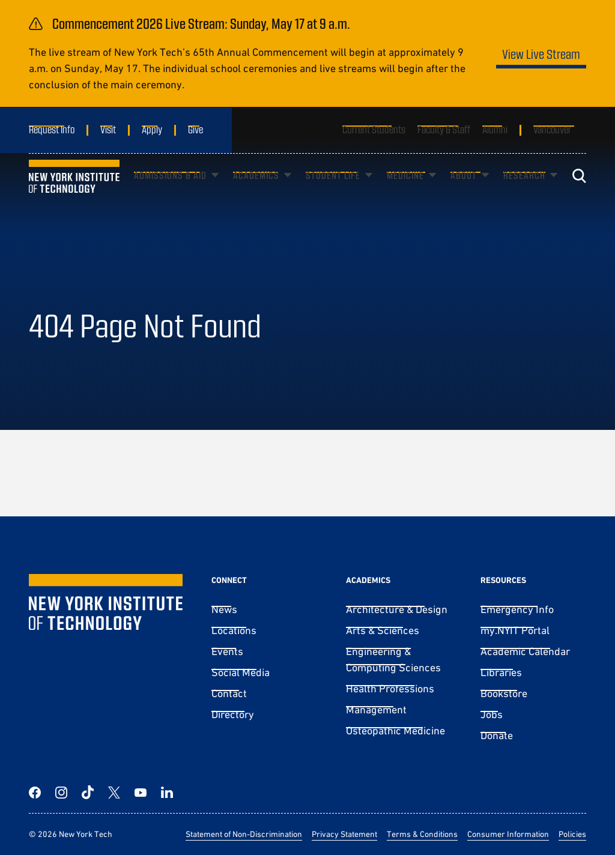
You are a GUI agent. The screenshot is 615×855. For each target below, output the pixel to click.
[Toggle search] (579, 194)
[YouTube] (141, 793)
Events (227, 651)
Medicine (405, 193)
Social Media (240, 672)
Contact (229, 693)
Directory (232, 714)
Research (524, 193)
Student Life (333, 193)
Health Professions (390, 688)
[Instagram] (61, 793)
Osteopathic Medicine (395, 730)
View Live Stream (541, 53)
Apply (152, 129)
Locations (233, 630)
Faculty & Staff (443, 129)
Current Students (373, 129)
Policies (572, 834)
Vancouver (552, 129)
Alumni (494, 129)
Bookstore (503, 693)
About (463, 193)
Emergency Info (517, 609)
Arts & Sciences (382, 630)
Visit (108, 129)
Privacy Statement (344, 834)
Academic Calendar (525, 651)
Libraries (501, 672)
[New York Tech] (74, 194)
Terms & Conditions (422, 834)
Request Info (51, 129)
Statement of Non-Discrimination (244, 834)
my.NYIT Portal (515, 630)
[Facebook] (35, 793)
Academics (256, 193)
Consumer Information (508, 834)
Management (376, 709)
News (224, 609)
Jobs (491, 714)
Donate (496, 735)
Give (195, 129)
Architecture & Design (396, 609)
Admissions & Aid (170, 193)
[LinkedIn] (167, 793)
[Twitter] (114, 793)
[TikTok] (88, 793)
